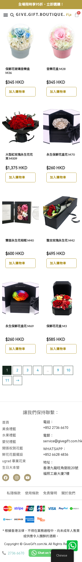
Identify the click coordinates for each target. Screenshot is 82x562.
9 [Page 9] (58, 370)
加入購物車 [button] (17, 91)
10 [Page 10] (68, 370)
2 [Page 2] (17, 370)
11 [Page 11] (7, 380)
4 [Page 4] (38, 370)
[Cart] (76, 14)
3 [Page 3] (27, 370)
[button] (5, 14)
